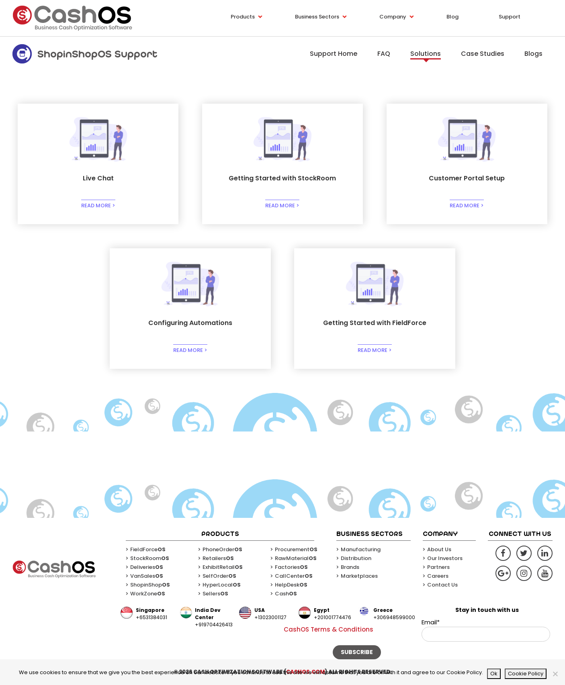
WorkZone (147, 593)
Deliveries (146, 567)
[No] (555, 674)
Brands (350, 567)
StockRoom (149, 558)
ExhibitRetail (223, 567)
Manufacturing (361, 549)
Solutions (425, 53)
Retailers (218, 558)
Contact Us (442, 585)
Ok (493, 673)
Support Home (333, 53)
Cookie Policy (525, 673)
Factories (291, 567)
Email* (486, 630)
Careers (437, 576)
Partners (438, 567)
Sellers (215, 593)
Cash (286, 593)
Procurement (296, 549)
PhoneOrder (222, 549)
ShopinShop (150, 585)
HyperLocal (222, 585)
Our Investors (445, 558)
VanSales (146, 576)
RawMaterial (296, 558)
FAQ (383, 53)
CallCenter (294, 576)
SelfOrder (219, 576)
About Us (439, 549)
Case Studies (482, 53)
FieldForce (148, 549)
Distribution (356, 558)
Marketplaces (359, 576)
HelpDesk (291, 585)
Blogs (533, 53)
